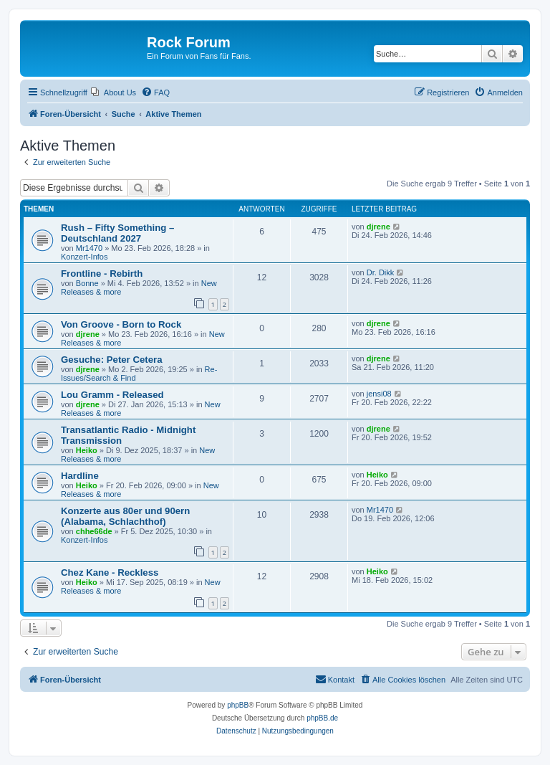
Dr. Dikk (381, 272)
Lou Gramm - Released (112, 394)
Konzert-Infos (84, 256)
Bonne (87, 283)
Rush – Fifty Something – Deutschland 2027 (117, 233)
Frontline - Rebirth (102, 273)
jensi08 (379, 393)
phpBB (238, 705)
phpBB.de (322, 718)
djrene (378, 226)
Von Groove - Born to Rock (121, 324)
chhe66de (94, 531)
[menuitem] (113, 92)
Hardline (80, 475)
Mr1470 (89, 248)
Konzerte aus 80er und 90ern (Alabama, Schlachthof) (125, 516)
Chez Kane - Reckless (109, 572)
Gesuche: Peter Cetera (111, 359)
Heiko (86, 450)
